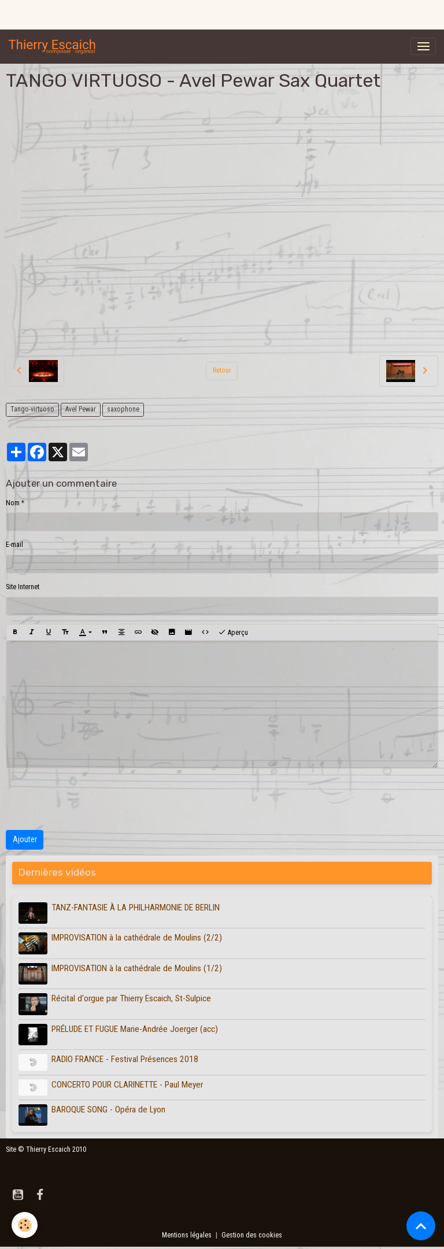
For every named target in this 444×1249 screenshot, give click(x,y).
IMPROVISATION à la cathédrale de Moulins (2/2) (136, 937)
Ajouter (25, 839)
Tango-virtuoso (32, 409)
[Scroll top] (420, 1225)
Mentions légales (187, 1235)
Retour (222, 370)
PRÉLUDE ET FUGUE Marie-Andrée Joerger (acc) (134, 1029)
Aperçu (233, 632)
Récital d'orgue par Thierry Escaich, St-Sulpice (131, 998)
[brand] (54, 46)
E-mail (14, 545)
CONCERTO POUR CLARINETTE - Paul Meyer (127, 1084)
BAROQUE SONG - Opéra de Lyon (108, 1109)
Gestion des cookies (251, 1235)
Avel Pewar (80, 409)
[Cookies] (25, 1225)
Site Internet (22, 587)
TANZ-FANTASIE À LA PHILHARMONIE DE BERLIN (135, 907)
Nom (13, 503)
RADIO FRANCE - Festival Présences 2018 (124, 1059)
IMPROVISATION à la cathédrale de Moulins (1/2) (136, 968)
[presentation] (94, 799)
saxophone (123, 409)
